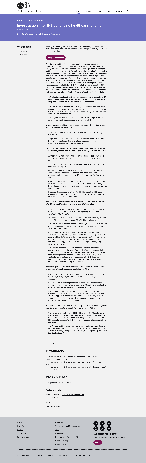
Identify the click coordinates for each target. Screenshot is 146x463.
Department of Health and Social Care (44, 34)
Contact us (59, 433)
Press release (23, 54)
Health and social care (53, 406)
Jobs (57, 430)
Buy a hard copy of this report (73, 395)
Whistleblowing (61, 441)
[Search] (128, 11)
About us (59, 422)
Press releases (23, 437)
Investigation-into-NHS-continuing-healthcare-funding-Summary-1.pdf (76, 367)
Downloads (23, 51)
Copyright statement (25, 455)
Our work (21, 422)
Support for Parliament (104, 11)
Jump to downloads (56, 58)
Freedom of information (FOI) (67, 437)
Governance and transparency (67, 426)
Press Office (60, 444)
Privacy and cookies (44, 455)
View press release (53, 383)
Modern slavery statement (86, 455)
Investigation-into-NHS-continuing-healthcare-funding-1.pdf (72, 362)
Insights (20, 430)
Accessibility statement (64, 455)
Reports (20, 426)
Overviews (21, 433)
